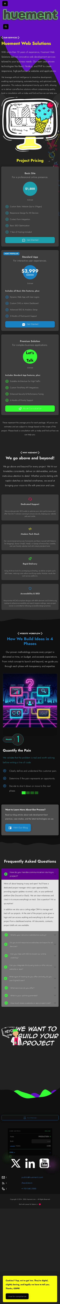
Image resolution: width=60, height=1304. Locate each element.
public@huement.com (32, 1177)
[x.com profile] (16, 1163)
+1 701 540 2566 (29, 1188)
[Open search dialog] (6, 26)
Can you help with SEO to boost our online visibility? (25, 956)
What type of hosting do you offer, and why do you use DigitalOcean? (28, 978)
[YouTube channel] (44, 1163)
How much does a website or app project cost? (27, 1003)
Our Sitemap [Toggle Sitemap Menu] (30, 1118)
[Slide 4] (36, 792)
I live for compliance (17, 1296)
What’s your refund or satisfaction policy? (25, 935)
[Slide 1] (24, 792)
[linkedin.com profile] (30, 1163)
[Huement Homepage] (30, 20)
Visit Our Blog (18, 828)
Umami (12, 1146)
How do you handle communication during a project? (28, 874)
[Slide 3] (32, 792)
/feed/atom (27, 1183)
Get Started (30, 240)
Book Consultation (30, 408)
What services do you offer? (19, 988)
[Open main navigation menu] (5, 3)
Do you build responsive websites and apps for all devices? (28, 944)
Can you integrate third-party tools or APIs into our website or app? (28, 967)
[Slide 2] (28, 792)
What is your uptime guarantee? (21, 995)
